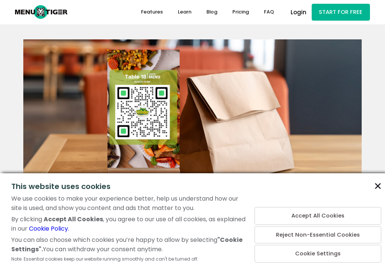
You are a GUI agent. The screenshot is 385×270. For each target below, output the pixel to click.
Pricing (240, 12)
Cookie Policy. (49, 228)
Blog (211, 12)
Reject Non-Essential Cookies (318, 233)
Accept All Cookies (317, 214)
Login (298, 12)
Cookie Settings (318, 253)
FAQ (269, 12)
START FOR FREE (340, 12)
